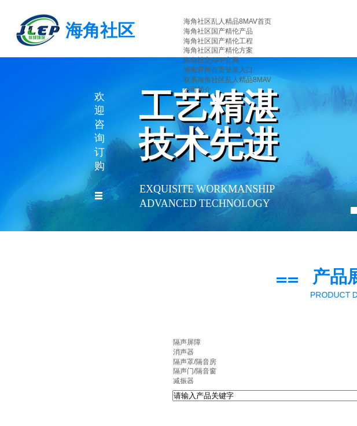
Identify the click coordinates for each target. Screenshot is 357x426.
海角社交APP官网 (211, 60)
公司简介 (197, 90)
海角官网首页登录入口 (218, 70)
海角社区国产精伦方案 (218, 50)
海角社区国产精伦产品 (218, 31)
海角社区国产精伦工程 (218, 41)
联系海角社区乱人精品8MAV (227, 80)
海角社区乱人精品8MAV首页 (227, 21)
